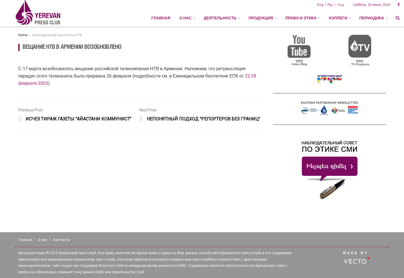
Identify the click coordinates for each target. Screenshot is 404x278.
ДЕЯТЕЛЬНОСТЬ (220, 18)
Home (22, 35)
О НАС (185, 18)
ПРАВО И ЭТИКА (300, 18)
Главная (160, 18)
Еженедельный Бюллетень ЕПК (57, 35)
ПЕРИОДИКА (371, 18)
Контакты (61, 240)
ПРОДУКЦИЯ (261, 18)
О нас (42, 240)
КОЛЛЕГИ (338, 18)
